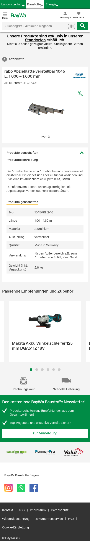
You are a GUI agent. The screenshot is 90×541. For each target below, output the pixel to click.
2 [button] (37, 369)
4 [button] (48, 369)
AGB (21, 510)
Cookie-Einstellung (15, 527)
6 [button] (59, 369)
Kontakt (7, 510)
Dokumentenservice (49, 519)
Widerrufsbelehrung (15, 519)
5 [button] (53, 369)
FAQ (71, 519)
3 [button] (42, 369)
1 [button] (31, 369)
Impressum (38, 510)
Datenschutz (60, 510)
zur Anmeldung (45, 433)
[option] (45, 110)
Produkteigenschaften (22, 153)
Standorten (35, 39)
